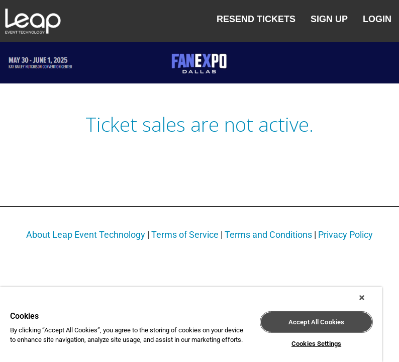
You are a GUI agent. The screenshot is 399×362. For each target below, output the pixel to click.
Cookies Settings (316, 343)
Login (377, 19)
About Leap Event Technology (85, 234)
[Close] (362, 298)
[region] (191, 324)
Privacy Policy (345, 234)
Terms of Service (185, 234)
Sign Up (329, 19)
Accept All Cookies (316, 322)
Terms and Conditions (268, 234)
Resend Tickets (256, 19)
